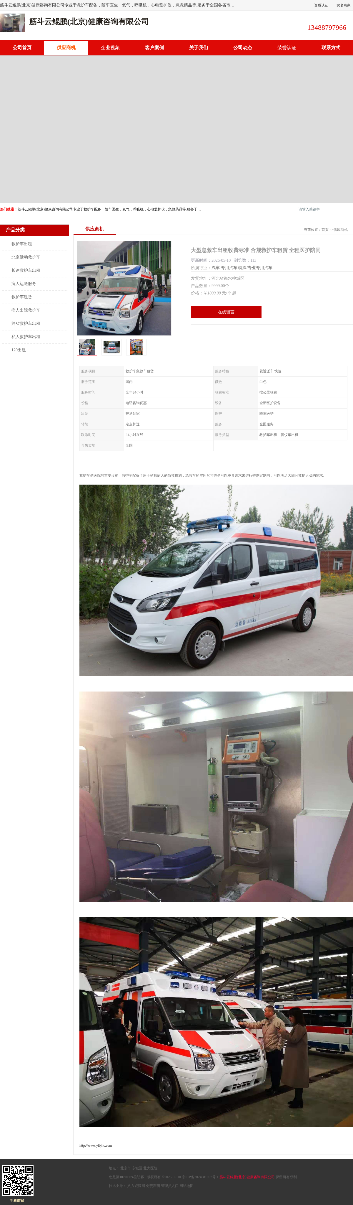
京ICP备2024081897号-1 (200, 1177)
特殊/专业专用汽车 (255, 268)
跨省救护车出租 (25, 323)
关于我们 (198, 47)
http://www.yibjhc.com (95, 1145)
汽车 (216, 268)
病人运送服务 (23, 284)
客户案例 (154, 47)
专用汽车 (229, 268)
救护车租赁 (21, 297)
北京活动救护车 (25, 257)
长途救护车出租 (25, 270)
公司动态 (242, 47)
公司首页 (22, 47)
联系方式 (331, 47)
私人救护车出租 (25, 337)
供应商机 (66, 47)
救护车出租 (21, 244)
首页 (325, 230)
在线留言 (226, 312)
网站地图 (186, 1186)
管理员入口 (170, 1186)
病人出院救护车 (25, 310)
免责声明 (153, 1186)
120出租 (18, 350)
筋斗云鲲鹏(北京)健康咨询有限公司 (247, 1177)
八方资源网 (136, 1186)
